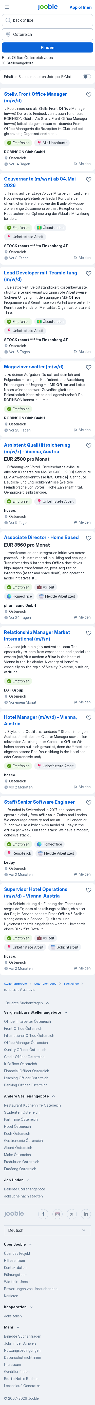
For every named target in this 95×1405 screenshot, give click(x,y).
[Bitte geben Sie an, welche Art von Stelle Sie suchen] (47, 20)
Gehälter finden (17, 1371)
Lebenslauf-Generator (22, 1386)
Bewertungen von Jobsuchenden (31, 1289)
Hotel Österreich (17, 1126)
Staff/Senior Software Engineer (39, 802)
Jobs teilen (13, 1316)
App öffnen (81, 7)
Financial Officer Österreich (26, 1071)
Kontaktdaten (15, 1267)
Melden (82, 164)
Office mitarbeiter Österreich (27, 1021)
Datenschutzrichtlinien (22, 1357)
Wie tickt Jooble (17, 1282)
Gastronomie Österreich (23, 1140)
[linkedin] (86, 1214)
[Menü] (7, 7)
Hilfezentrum (14, 1260)
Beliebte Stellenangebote (24, 1189)
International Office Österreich (29, 1035)
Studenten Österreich (22, 1112)
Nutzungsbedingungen (22, 1350)
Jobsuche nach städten (23, 1196)
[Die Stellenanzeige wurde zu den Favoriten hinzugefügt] (88, 94)
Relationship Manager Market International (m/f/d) (37, 636)
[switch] (87, 76)
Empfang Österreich (20, 1169)
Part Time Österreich (21, 1119)
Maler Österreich (17, 1155)
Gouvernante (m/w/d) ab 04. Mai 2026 (40, 182)
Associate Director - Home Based (41, 537)
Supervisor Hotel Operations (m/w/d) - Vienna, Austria (35, 893)
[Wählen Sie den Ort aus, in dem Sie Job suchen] (47, 34)
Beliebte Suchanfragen (28, 1003)
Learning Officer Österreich (26, 1078)
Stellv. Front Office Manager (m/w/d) (35, 97)
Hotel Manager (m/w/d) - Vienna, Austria (40, 720)
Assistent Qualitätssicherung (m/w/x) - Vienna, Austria (37, 448)
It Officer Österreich (20, 1064)
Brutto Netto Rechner (22, 1378)
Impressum (12, 1364)
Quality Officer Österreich (25, 1050)
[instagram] (57, 1214)
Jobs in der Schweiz (20, 1343)
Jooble (33, 1398)
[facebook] (43, 1214)
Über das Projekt (17, 1253)
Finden (47, 47)
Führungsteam (15, 1274)
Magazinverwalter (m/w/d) (34, 366)
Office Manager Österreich (26, 1042)
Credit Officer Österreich (24, 1057)
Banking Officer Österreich (26, 1085)
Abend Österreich (18, 1147)
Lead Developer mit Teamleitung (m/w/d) (40, 276)
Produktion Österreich (21, 1162)
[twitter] (72, 1214)
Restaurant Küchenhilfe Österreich (32, 1105)
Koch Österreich (17, 1133)
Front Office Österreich (23, 1028)
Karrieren (11, 1296)
